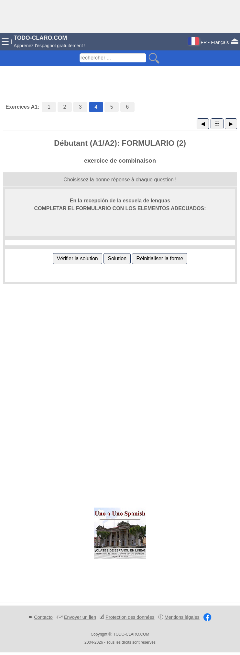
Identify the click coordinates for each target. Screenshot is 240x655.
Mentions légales (182, 617)
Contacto (43, 617)
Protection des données (129, 617)
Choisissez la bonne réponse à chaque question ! (120, 179)
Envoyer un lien (80, 617)
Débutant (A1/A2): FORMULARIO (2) (120, 143)
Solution (117, 258)
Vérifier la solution (77, 258)
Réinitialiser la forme (159, 258)
